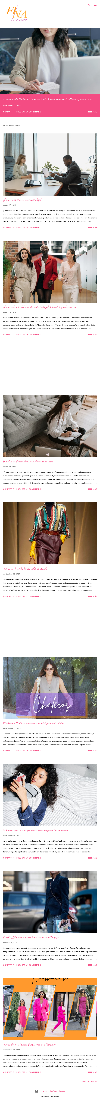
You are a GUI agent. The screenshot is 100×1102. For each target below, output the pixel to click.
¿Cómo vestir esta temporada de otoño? (25, 568)
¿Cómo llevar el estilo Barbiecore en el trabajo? (29, 1044)
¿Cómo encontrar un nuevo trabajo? (22, 200)
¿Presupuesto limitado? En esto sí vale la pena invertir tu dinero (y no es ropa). (48, 99)
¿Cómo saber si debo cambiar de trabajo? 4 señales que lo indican (40, 307)
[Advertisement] (50, 366)
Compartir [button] (8, 112)
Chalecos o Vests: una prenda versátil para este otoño (33, 723)
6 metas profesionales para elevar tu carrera (28, 461)
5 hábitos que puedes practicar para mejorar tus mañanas (35, 830)
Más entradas (89, 1081)
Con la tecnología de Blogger (50, 1091)
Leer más (92, 112)
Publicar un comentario (29, 112)
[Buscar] (89, 4)
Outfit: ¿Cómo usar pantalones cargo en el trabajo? (31, 937)
